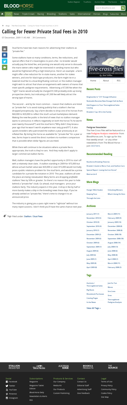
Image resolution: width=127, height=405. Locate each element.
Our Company (59, 381)
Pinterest (11, 394)
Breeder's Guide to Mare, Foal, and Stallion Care (106, 166)
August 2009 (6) (92, 251)
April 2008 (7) (113, 259)
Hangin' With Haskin (95, 190)
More (123, 14)
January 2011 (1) (93, 214)
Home (3, 25)
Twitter (4, 61)
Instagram (12, 398)
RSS (118, 80)
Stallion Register (74, 2)
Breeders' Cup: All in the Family (99, 112)
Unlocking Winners (115, 190)
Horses (96, 14)
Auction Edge (100, 2)
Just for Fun (112, 283)
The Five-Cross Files (19, 26)
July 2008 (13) (113, 247)
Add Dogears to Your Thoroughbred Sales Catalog (103, 106)
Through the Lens (93, 198)
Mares (110, 287)
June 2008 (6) (113, 251)
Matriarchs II (92, 174)
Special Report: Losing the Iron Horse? (102, 170)
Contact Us (81, 381)
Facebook (4, 55)
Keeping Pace (92, 194)
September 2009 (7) (94, 247)
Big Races (90, 290)
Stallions (63, 14)
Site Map (105, 397)
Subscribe (114, 14)
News (16, 14)
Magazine (34, 381)
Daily (8, 14)
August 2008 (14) (114, 243)
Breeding (51, 14)
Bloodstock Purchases (95, 294)
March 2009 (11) (114, 214)
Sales (72, 14)
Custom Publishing (61, 393)
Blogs (105, 14)
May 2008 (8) (113, 255)
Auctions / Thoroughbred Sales (94, 284)
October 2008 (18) (114, 234)
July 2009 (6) (91, 255)
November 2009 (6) (94, 238)
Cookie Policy (106, 393)
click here (95, 145)
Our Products (59, 389)
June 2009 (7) (91, 259)
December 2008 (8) (115, 226)
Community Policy (108, 389)
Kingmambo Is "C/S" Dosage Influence (101, 97)
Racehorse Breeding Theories (98, 162)
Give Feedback (83, 393)
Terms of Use (106, 381)
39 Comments (39, 37)
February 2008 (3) (114, 267)
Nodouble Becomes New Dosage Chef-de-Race (105, 101)
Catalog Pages (92, 298)
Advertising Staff (84, 389)
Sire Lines (111, 291)
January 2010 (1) (93, 230)
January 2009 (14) (114, 222)
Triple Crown (28, 14)
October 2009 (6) (93, 243)
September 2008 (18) (116, 238)
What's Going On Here (116, 194)
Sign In (122, 2)
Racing (40, 14)
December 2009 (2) (94, 234)
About (106, 80)
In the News (91, 302)
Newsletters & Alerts (38, 396)
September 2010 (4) (94, 226)
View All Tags (93, 308)
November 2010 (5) (94, 218)
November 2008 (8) (115, 230)
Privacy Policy (107, 385)
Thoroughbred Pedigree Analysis (115, 300)
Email (4, 49)
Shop (88, 367)
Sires (110, 295)
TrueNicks (87, 2)
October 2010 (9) (93, 222)
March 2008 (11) (114, 263)
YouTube (11, 389)
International (84, 14)
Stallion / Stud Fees (33, 216)
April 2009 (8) (92, 267)
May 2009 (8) (91, 263)
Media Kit (57, 385)
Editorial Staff (83, 385)
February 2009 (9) (114, 218)
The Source (112, 2)
